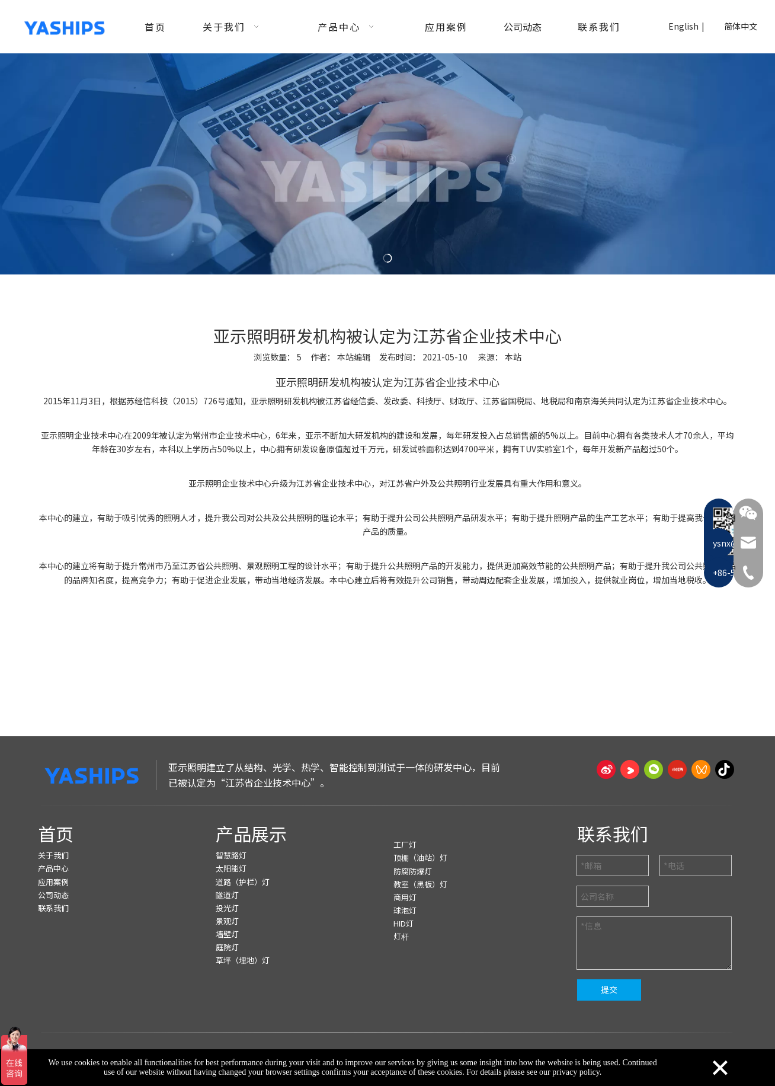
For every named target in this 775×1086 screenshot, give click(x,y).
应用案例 (53, 881)
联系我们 (53, 907)
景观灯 (227, 921)
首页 (55, 833)
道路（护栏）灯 (243, 881)
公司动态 (53, 894)
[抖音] (724, 769)
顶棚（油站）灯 (420, 857)
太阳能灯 (231, 868)
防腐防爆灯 (412, 871)
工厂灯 (405, 844)
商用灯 (405, 897)
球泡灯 (405, 910)
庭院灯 (227, 947)
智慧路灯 (231, 855)
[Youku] (629, 769)
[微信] (653, 769)
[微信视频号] (700, 769)
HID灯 (403, 923)
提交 (609, 989)
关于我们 (53, 855)
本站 (513, 357)
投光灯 (227, 907)
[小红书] (677, 769)
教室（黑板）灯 (420, 884)
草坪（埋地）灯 (243, 960)
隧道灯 (227, 894)
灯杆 (401, 936)
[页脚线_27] (387, 806)
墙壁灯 (227, 934)
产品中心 (53, 868)
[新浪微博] (606, 769)
